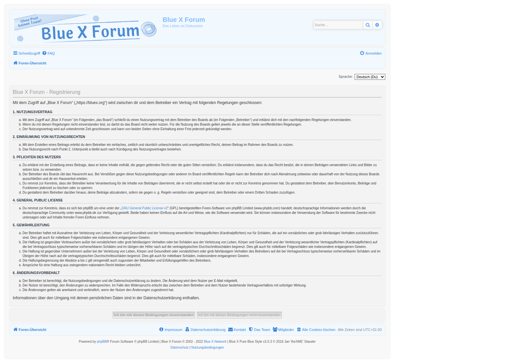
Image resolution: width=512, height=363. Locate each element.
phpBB (102, 341)
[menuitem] (48, 53)
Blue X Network (215, 341)
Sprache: (346, 76)
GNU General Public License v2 (144, 208)
